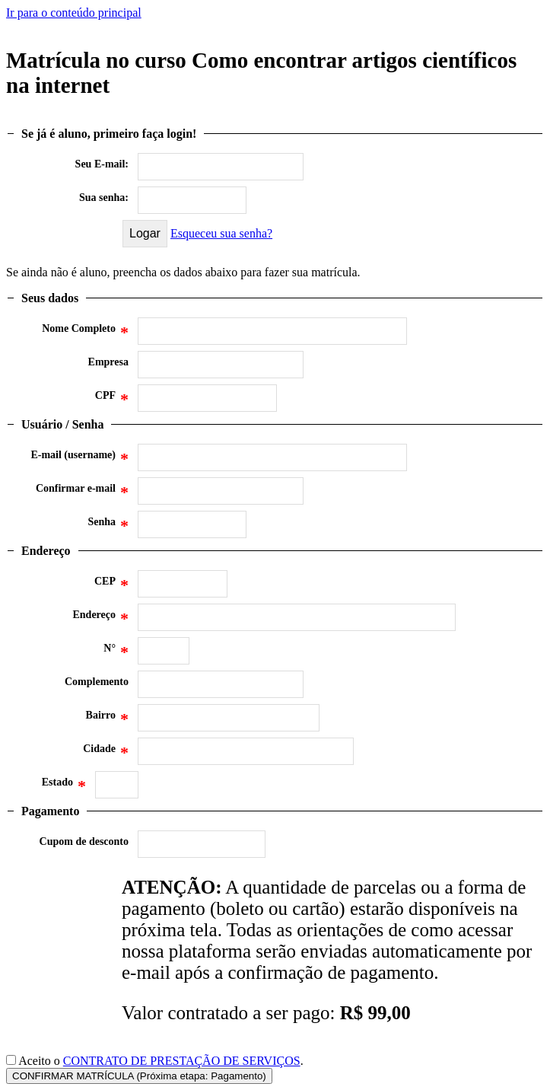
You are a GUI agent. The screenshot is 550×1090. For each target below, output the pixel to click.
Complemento (97, 681)
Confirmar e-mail (82, 492)
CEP (111, 585)
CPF (112, 400)
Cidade (106, 753)
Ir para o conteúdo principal (73, 12)
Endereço (100, 619)
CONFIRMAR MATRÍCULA (139, 1076)
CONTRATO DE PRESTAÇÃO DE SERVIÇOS (181, 1060)
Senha (108, 526)
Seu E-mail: (102, 164)
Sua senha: (104, 197)
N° (116, 652)
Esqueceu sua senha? (221, 233)
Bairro (107, 719)
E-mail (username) (79, 459)
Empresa (108, 362)
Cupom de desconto (84, 841)
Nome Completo (85, 333)
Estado (64, 786)
